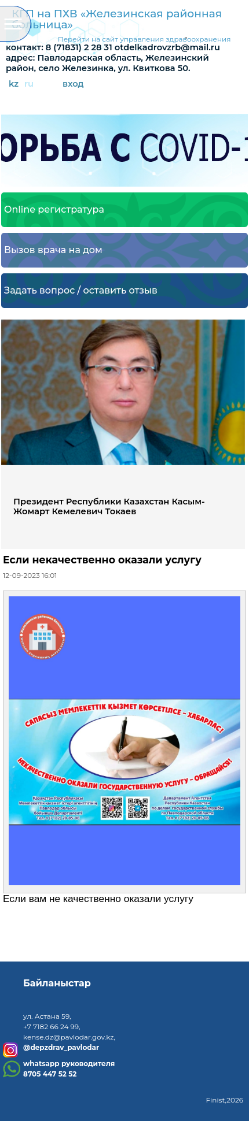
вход (73, 84)
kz (14, 84)
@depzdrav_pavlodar (61, 1047)
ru (29, 84)
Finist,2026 (224, 1100)
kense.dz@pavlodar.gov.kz (68, 1037)
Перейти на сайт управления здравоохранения (144, 39)
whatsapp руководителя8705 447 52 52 (69, 1068)
